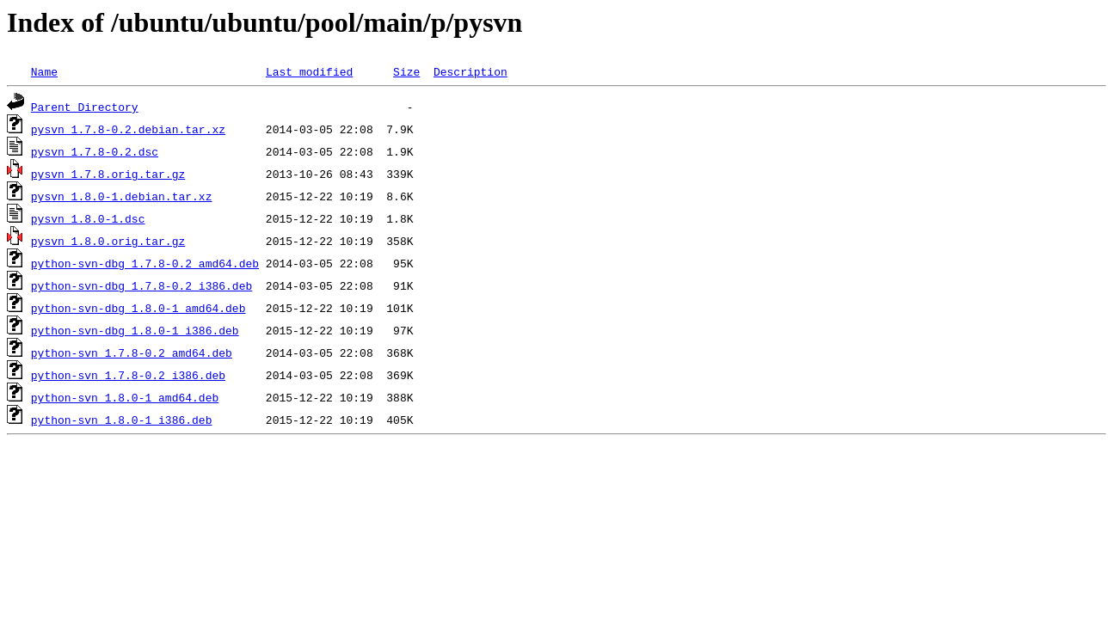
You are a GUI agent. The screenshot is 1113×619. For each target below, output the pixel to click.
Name (44, 71)
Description (470, 71)
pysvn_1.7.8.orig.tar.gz (108, 173)
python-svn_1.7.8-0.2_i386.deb (128, 375)
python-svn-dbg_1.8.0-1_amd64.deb (138, 308)
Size (406, 71)
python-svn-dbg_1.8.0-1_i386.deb (135, 330)
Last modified (309, 71)
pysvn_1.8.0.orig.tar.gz (108, 240)
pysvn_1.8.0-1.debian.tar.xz (121, 196)
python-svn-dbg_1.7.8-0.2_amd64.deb (145, 263)
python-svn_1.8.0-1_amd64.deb (124, 397)
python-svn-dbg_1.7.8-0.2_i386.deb (141, 285)
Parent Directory (84, 106)
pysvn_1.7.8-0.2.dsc (94, 151)
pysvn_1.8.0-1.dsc (88, 218)
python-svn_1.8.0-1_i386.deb (121, 419)
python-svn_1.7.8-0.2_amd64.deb (131, 352)
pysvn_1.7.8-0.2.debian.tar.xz (128, 129)
